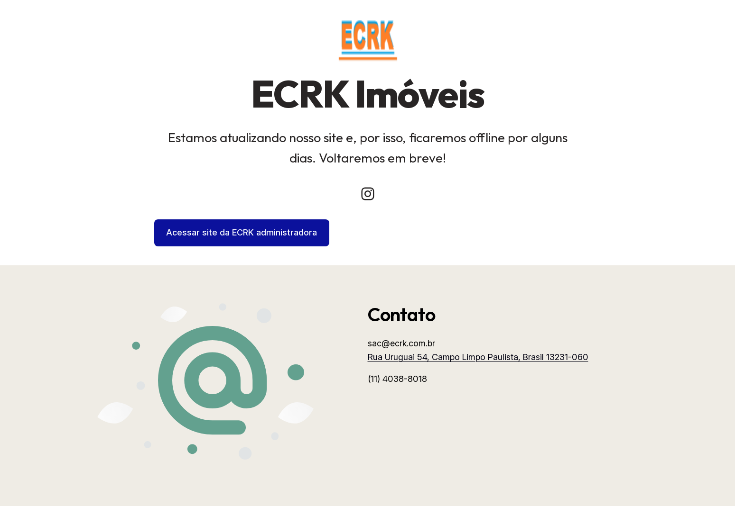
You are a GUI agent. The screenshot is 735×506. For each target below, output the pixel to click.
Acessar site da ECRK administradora (241, 232)
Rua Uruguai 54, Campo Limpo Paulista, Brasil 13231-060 (478, 357)
